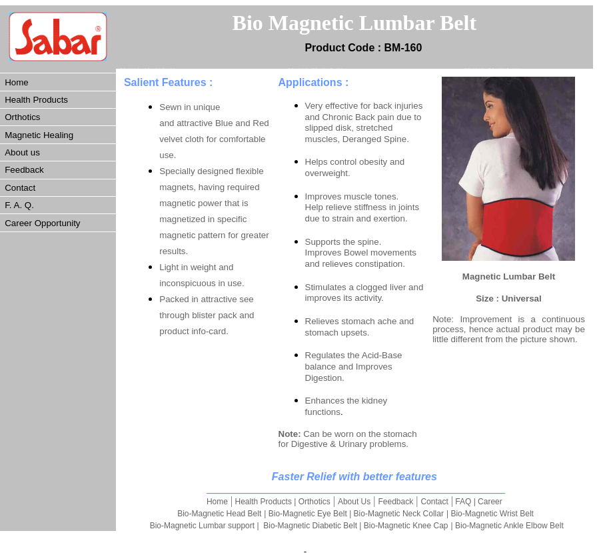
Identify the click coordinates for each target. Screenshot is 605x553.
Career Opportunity (42, 223)
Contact (20, 188)
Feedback (24, 170)
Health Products (36, 100)
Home (17, 82)
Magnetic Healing (39, 135)
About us (22, 152)
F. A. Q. (19, 205)
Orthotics (22, 117)
